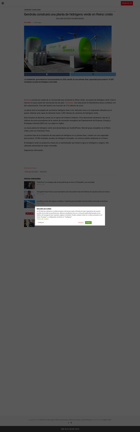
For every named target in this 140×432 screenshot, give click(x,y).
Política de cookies (43, 219)
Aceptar (88, 222)
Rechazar (81, 222)
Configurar (41, 222)
